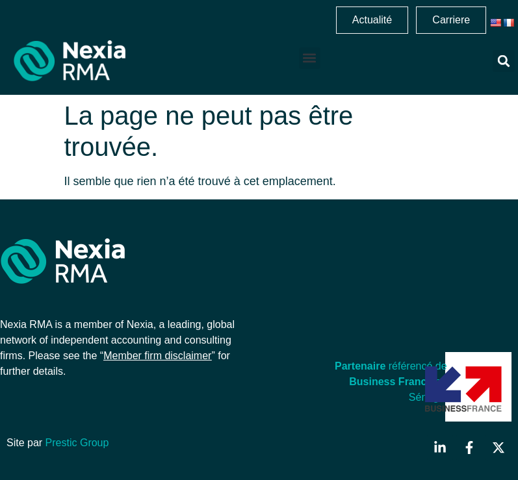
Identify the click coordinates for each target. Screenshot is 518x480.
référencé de (391, 366)
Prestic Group (77, 442)
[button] (309, 58)
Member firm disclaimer (157, 355)
